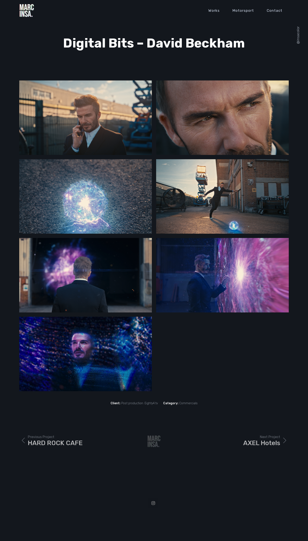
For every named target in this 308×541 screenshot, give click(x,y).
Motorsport (243, 10)
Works (214, 10)
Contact (274, 10)
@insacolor (298, 35)
